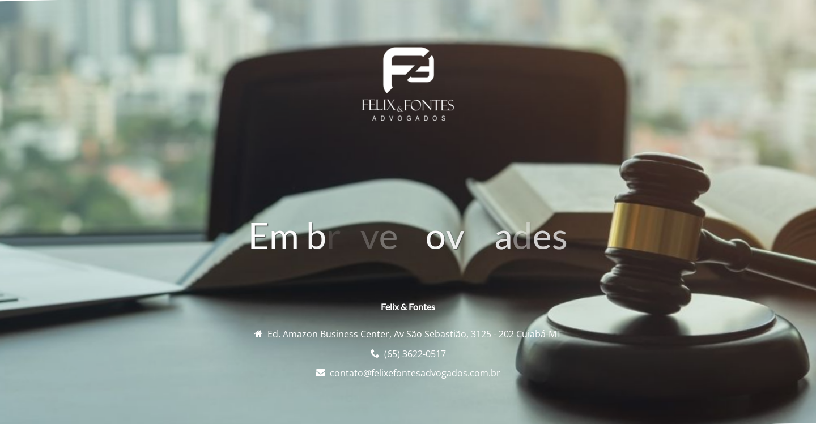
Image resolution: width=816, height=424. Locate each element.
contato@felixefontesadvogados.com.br (415, 373)
